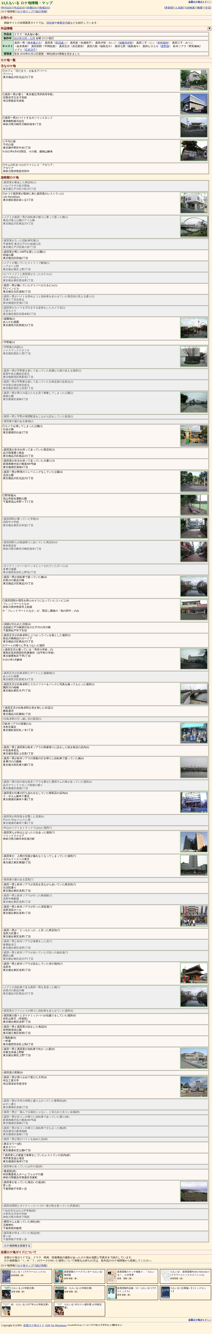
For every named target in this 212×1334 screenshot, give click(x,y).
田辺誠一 (60, 42)
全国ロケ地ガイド (33, 1325)
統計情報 (41, 11)
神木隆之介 (34, 42)
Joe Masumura (59, 1325)
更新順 (169, 7)
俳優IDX (32, 7)
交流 (207, 7)
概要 (200, 7)
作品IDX (19, 7)
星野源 (165, 46)
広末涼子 (30, 49)
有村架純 (163, 42)
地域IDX (44, 7)
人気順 (179, 7)
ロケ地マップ (25, 11)
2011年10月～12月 (24, 38)
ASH (47, 1325)
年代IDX (7, 7)
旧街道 (50, 22)
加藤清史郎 (125, 42)
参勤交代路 (63, 22)
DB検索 (190, 7)
